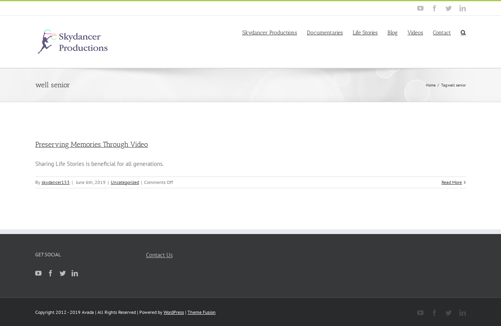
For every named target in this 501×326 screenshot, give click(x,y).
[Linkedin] (75, 273)
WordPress (174, 312)
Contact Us (159, 255)
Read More (452, 182)
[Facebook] (50, 273)
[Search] (463, 32)
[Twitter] (62, 273)
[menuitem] (274, 32)
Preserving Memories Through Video (91, 144)
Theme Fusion (201, 312)
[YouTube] (38, 273)
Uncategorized (125, 182)
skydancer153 (55, 182)
